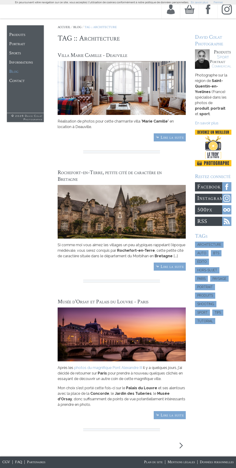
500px (204, 210)
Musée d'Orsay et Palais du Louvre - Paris (103, 301)
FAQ (18, 462)
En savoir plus (206, 123)
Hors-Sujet (207, 270)
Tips (218, 312)
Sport (202, 312)
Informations (21, 62)
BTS (216, 253)
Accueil (64, 27)
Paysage (219, 279)
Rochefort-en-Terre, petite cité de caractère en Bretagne (110, 176)
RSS (202, 221)
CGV (6, 462)
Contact (17, 81)
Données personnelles (217, 462)
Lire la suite (172, 137)
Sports (15, 53)
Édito (202, 261)
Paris (201, 279)
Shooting (205, 304)
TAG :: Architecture (100, 27)
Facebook (209, 186)
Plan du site (153, 462)
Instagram (210, 198)
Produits (17, 35)
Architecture (209, 244)
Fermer (218, 2)
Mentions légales (181, 462)
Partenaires (36, 462)
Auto (201, 253)
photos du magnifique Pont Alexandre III (108, 368)
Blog (13, 71)
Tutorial (205, 321)
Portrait (17, 44)
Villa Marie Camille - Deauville (92, 55)
